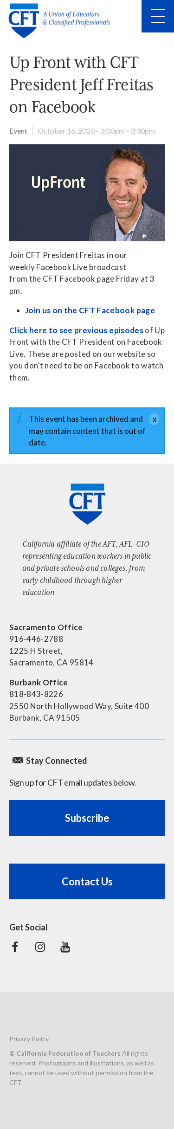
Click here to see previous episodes (76, 330)
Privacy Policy (29, 1039)
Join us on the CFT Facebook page (90, 310)
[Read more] (87, 192)
